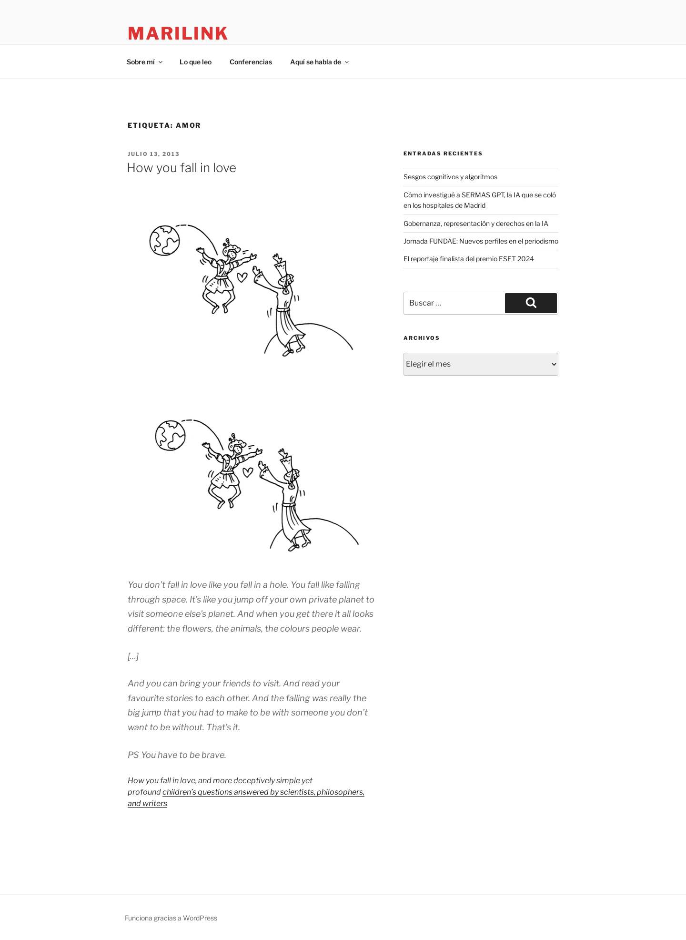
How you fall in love (181, 167)
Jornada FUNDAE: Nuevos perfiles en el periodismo (481, 241)
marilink (178, 33)
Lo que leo (196, 62)
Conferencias (251, 62)
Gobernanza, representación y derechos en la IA (476, 223)
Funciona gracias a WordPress (171, 918)
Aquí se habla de (320, 62)
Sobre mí (145, 62)
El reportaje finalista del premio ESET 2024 (469, 259)
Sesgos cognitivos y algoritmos (450, 177)
